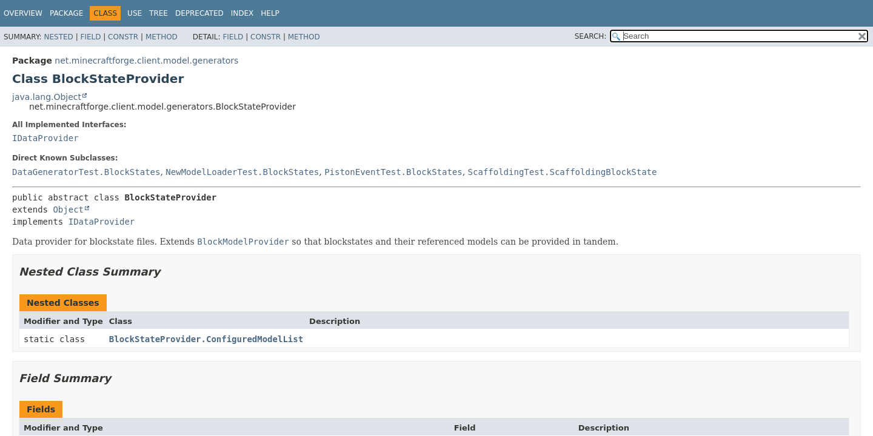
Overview (23, 13)
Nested (58, 37)
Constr (123, 37)
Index (242, 13)
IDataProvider (45, 138)
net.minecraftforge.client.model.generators (146, 60)
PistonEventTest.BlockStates (393, 172)
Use (134, 13)
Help (270, 13)
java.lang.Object (46, 97)
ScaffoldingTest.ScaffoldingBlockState (562, 172)
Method (162, 37)
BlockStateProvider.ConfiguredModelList (206, 339)
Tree (158, 13)
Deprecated (199, 13)
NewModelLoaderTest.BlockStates (242, 172)
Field (90, 37)
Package (66, 13)
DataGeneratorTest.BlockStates (86, 172)
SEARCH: (591, 36)
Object (68, 209)
